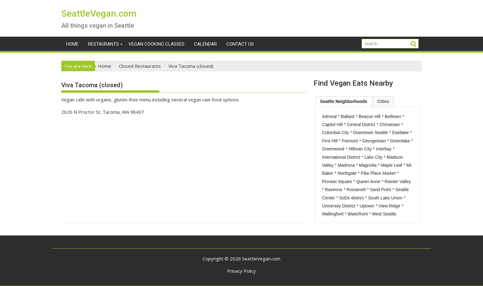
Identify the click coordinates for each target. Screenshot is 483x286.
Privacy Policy (241, 271)
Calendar (205, 44)
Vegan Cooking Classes (156, 44)
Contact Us (240, 44)
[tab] (343, 101)
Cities (383, 101)
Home (72, 44)
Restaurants (103, 44)
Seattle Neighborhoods (343, 101)
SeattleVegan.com (98, 13)
